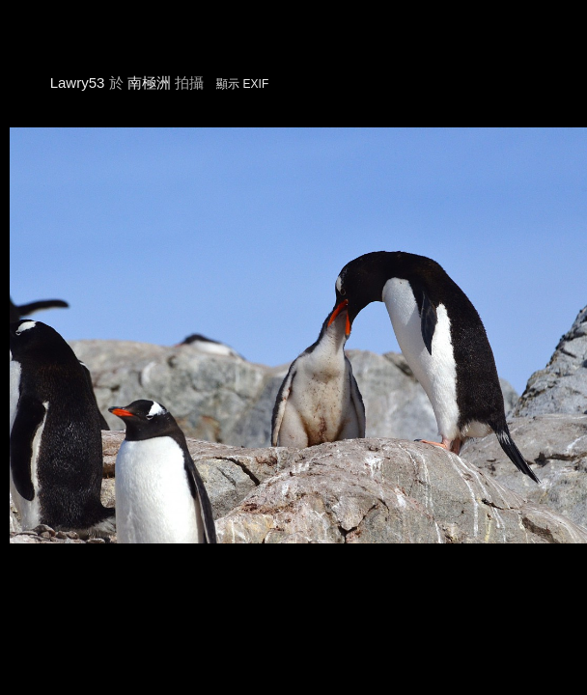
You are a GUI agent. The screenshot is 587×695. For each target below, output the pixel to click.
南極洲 (149, 82)
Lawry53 (77, 82)
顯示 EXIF (242, 84)
